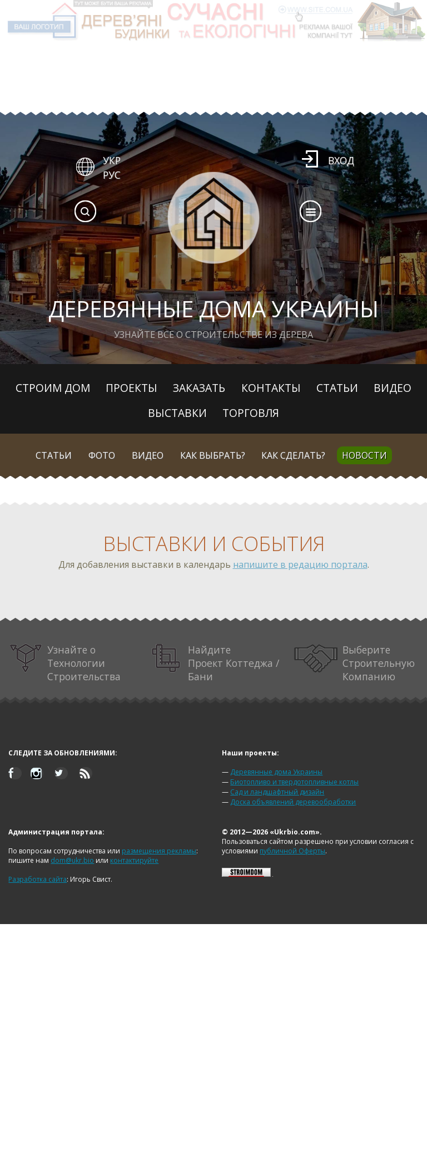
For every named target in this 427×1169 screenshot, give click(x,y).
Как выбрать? (212, 455)
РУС (112, 174)
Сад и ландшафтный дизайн (277, 792)
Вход (341, 160)
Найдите (215, 663)
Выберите (354, 663)
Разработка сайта (37, 879)
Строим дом (53, 387)
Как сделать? (293, 455)
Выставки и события (214, 543)
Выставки (177, 412)
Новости (364, 455)
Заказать (199, 387)
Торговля (250, 412)
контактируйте (134, 860)
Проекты (131, 387)
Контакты (271, 387)
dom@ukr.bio (72, 860)
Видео (392, 387)
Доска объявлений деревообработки (293, 802)
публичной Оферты (292, 851)
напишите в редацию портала (300, 564)
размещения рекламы (159, 851)
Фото (101, 455)
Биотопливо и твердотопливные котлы (294, 782)
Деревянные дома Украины (276, 772)
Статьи (337, 387)
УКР (112, 160)
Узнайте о (64, 663)
